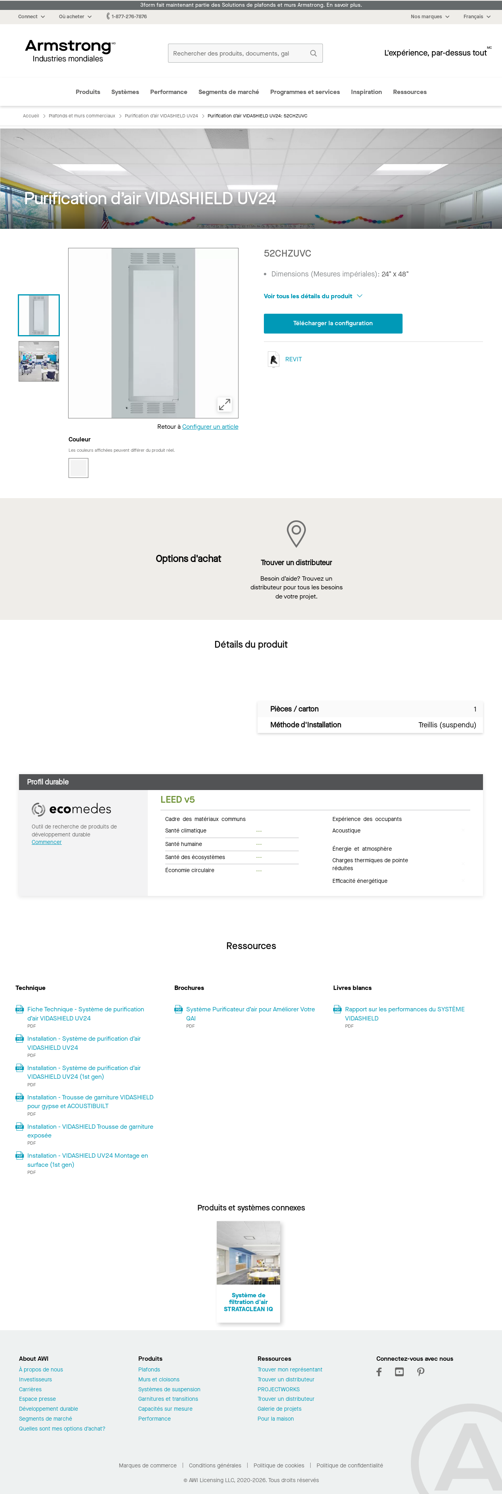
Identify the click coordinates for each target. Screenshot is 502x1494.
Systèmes (125, 92)
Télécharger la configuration (333, 323)
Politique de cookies (279, 1465)
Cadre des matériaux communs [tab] (205, 818)
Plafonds (149, 1370)
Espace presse (37, 1399)
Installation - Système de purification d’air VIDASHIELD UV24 (84, 1042)
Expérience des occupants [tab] (367, 818)
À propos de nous (41, 1370)
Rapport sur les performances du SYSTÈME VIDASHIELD (405, 1013)
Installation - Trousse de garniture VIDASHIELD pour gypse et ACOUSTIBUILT (90, 1101)
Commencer (47, 842)
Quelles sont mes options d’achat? (62, 1429)
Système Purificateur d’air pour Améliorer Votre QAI (250, 1013)
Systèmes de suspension (169, 1390)
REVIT (283, 359)
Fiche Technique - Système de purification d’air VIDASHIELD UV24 (85, 1013)
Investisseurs (35, 1380)
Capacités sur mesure (165, 1409)
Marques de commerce (148, 1465)
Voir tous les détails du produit (313, 296)
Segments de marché (229, 92)
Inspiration (366, 92)
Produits (88, 92)
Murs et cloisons (158, 1380)
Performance (168, 92)
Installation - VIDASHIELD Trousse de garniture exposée (90, 1130)
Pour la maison (276, 1419)
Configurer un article (210, 426)
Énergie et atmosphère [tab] (362, 848)
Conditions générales (215, 1465)
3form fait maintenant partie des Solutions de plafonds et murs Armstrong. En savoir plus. (251, 5)
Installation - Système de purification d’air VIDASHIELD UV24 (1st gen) (84, 1072)
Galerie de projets (280, 1409)
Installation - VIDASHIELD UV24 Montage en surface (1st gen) (87, 1159)
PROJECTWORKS (279, 1390)
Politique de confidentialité (350, 1465)
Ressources (410, 92)
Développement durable (48, 1409)
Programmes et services (305, 92)
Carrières (30, 1390)
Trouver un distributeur (286, 1380)
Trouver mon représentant (290, 1370)
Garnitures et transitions (168, 1399)
